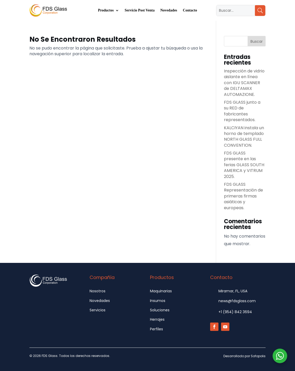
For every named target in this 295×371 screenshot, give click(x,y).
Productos (106, 10)
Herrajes (157, 319)
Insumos (157, 300)
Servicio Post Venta (140, 10)
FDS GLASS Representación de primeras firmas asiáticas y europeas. (243, 196)
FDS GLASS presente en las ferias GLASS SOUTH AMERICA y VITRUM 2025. (244, 165)
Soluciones (160, 310)
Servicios (97, 310)
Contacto (190, 10)
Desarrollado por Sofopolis (244, 356)
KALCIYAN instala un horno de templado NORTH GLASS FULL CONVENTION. (244, 136)
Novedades (168, 10)
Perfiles (156, 329)
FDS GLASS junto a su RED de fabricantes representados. (242, 111)
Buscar (256, 41)
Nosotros (97, 291)
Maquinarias (161, 291)
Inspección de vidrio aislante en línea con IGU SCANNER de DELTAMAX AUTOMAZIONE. (244, 82)
